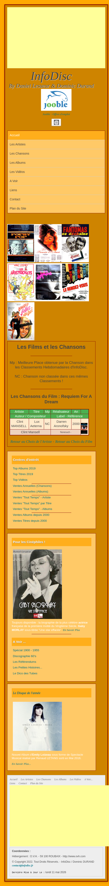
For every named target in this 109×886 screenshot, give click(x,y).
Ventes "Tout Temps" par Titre (32, 503)
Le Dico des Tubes (25, 673)
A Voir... (88, 779)
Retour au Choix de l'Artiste (31, 442)
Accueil (15, 135)
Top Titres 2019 (23, 474)
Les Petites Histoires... (27, 667)
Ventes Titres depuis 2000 (30, 520)
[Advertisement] (58, 37)
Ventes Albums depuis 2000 (31, 514)
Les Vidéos (17, 172)
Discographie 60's (24, 656)
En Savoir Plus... (21, 763)
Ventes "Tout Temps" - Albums (32, 509)
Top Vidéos (20, 479)
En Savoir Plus (71, 630)
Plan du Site (18, 208)
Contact (15, 199)
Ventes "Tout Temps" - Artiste (32, 497)
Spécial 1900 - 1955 (26, 650)
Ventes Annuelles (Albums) (30, 491)
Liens (13, 190)
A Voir (14, 181)
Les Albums (18, 162)
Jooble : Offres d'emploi (56, 114)
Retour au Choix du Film (73, 442)
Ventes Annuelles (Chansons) (32, 485)
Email (56, 122)
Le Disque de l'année (26, 693)
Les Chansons (19, 153)
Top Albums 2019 (24, 468)
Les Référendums (24, 661)
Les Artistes (18, 144)
